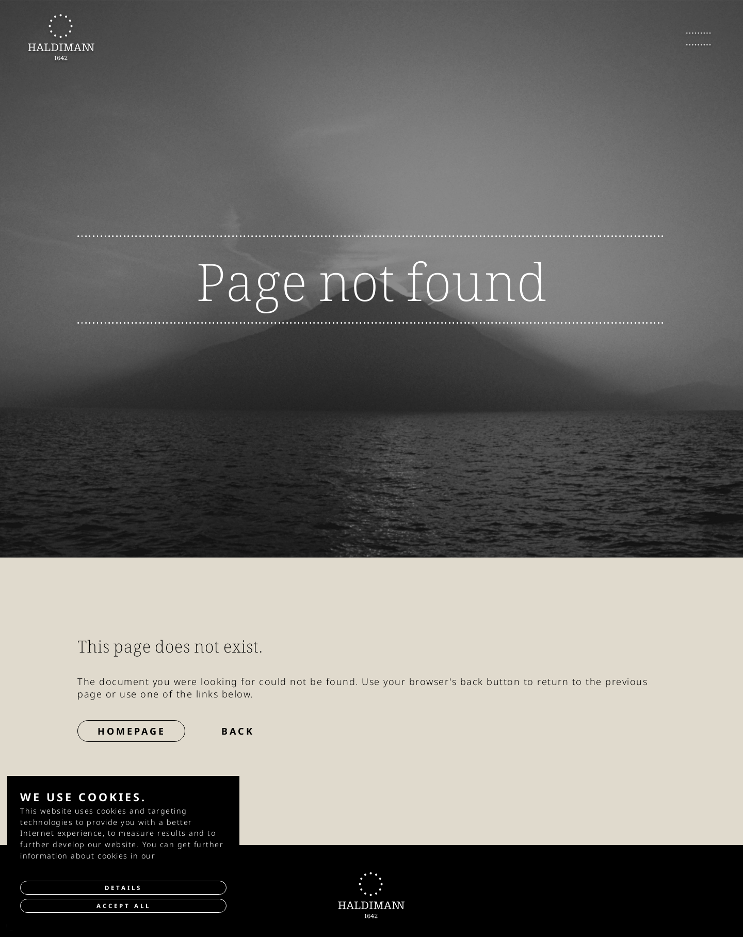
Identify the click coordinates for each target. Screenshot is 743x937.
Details (123, 888)
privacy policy (186, 856)
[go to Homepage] (61, 37)
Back (237, 731)
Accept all (123, 906)
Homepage (132, 731)
